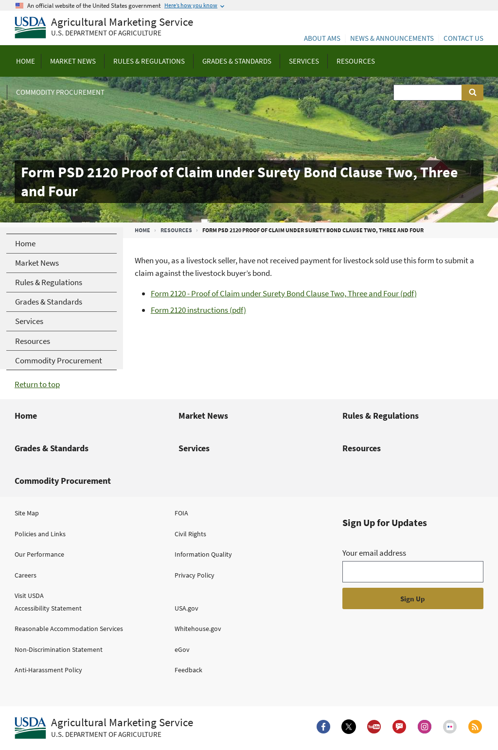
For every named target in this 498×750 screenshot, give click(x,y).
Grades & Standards (52, 448)
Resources (176, 230)
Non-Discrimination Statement (59, 649)
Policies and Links (40, 533)
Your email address (374, 552)
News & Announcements (392, 38)
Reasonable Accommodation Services (69, 628)
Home (142, 230)
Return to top (37, 384)
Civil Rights (190, 533)
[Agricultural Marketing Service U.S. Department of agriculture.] (104, 728)
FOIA (181, 513)
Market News (203, 415)
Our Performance (39, 554)
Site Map (27, 513)
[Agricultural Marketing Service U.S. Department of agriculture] (104, 27)
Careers (25, 575)
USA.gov (186, 608)
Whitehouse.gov (198, 628)
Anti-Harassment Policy (48, 669)
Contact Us (463, 38)
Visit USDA (29, 595)
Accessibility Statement (48, 608)
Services (194, 448)
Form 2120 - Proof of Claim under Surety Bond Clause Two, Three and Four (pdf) (284, 293)
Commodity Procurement (63, 480)
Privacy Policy (194, 575)
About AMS (322, 38)
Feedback (188, 669)
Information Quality (203, 554)
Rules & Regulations (380, 415)
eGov (182, 649)
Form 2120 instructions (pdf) (198, 310)
